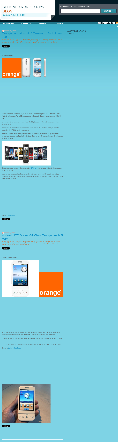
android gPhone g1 (7, 243)
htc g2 (26, 42)
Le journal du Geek (14, 348)
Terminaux (42, 23)
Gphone (35, 39)
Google (30, 39)
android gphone (55, 241)
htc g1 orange (49, 243)
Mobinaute (11, 215)
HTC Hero (34, 168)
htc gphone (41, 42)
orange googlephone (13, 244)
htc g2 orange (33, 42)
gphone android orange (28, 41)
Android (25, 39)
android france (45, 241)
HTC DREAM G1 (11, 42)
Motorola (45, 39)
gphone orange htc (51, 41)
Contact (60, 23)
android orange (10, 41)
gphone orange (40, 41)
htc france (20, 42)
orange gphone (24, 244)
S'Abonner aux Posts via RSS (108, 23)
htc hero (47, 42)
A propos (26, 23)
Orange (51, 39)
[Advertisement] (29, 20)
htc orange (54, 42)
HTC (40, 39)
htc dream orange (39, 243)
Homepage (8, 23)
